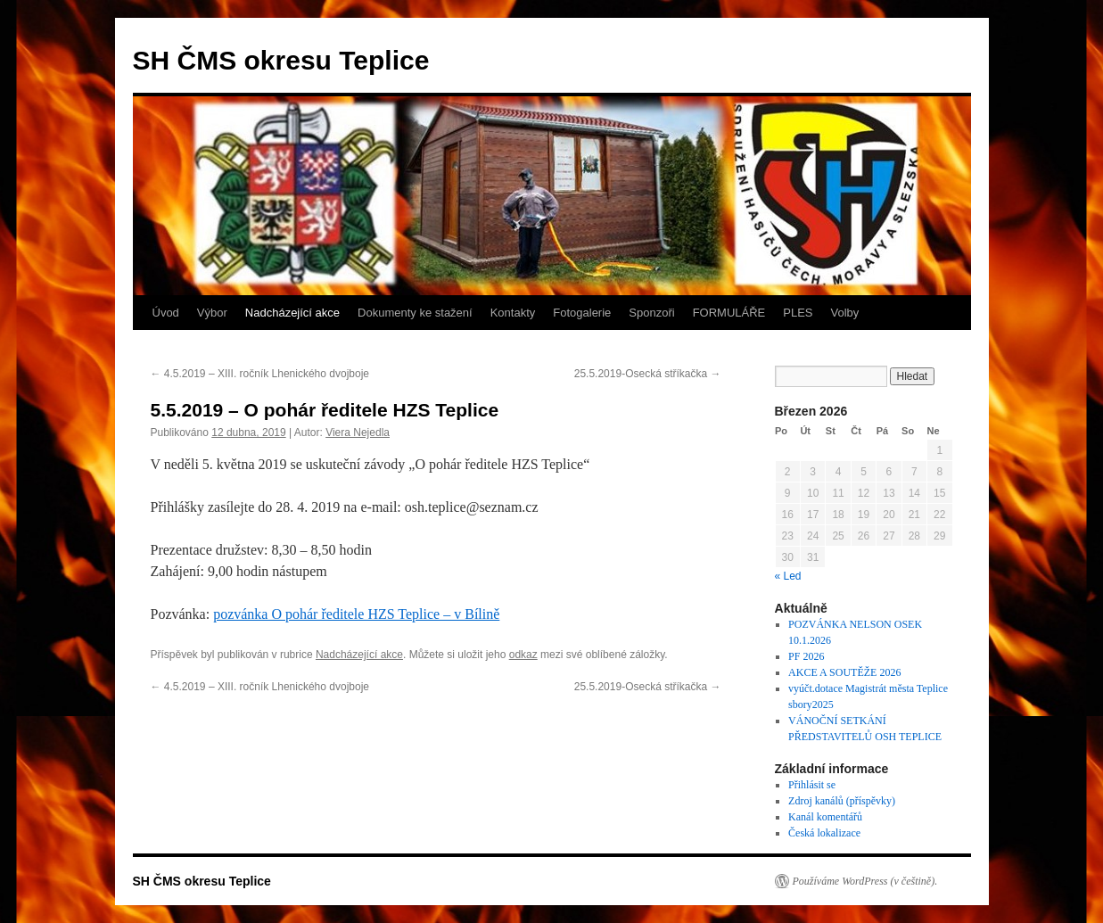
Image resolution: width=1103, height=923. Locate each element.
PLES (797, 312)
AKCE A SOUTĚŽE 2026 (844, 672)
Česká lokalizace (824, 833)
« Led (788, 576)
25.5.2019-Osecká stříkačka (647, 373)
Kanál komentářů (825, 817)
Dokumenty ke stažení (415, 312)
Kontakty (513, 312)
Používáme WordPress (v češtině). (865, 881)
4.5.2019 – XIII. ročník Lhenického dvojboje (260, 373)
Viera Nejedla (357, 432)
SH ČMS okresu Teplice (281, 60)
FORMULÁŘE (729, 312)
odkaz (523, 654)
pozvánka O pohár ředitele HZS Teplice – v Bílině (356, 614)
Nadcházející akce (292, 312)
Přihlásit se (811, 785)
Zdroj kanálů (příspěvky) (841, 801)
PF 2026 (806, 656)
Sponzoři (651, 312)
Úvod (165, 312)
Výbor (212, 312)
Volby (845, 312)
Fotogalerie (582, 312)
